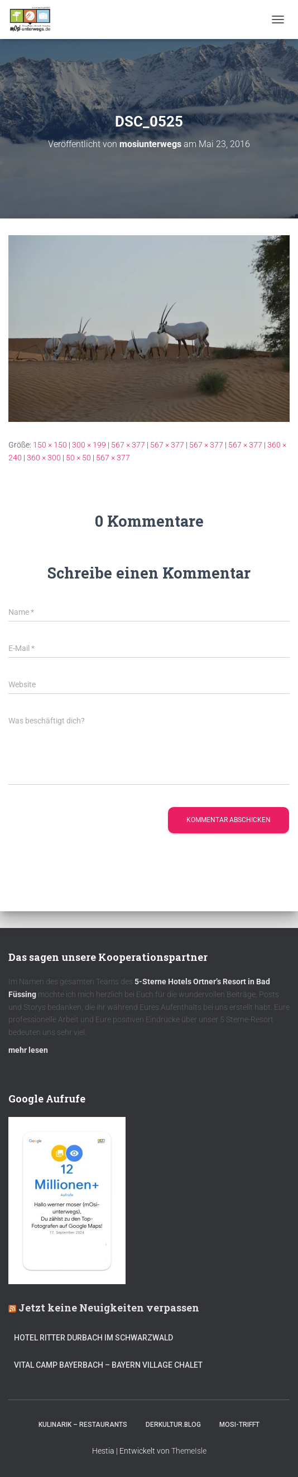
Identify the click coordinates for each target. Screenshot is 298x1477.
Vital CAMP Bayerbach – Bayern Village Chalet (108, 1365)
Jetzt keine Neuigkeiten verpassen (108, 1307)
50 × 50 (78, 457)
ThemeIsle (188, 1450)
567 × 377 (128, 444)
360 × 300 (44, 457)
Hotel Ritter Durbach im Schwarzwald (94, 1337)
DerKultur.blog (173, 1425)
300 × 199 (89, 444)
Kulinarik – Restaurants (83, 1425)
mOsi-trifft (239, 1425)
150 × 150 (50, 444)
